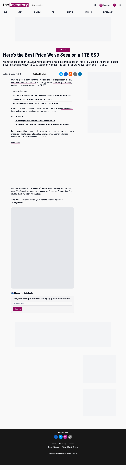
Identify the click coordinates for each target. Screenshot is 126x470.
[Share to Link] (80, 74)
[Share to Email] (75, 74)
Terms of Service (53, 447)
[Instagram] (65, 437)
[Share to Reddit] (70, 74)
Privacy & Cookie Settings (70, 447)
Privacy (71, 444)
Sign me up (17, 309)
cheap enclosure (17, 134)
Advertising (62, 444)
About (54, 444)
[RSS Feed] (70, 437)
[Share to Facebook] (66, 74)
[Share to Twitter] (61, 74)
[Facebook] (56, 437)
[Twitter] (61, 437)
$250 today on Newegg (62, 82)
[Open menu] (120, 5)
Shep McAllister (41, 74)
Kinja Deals (63, 50)
